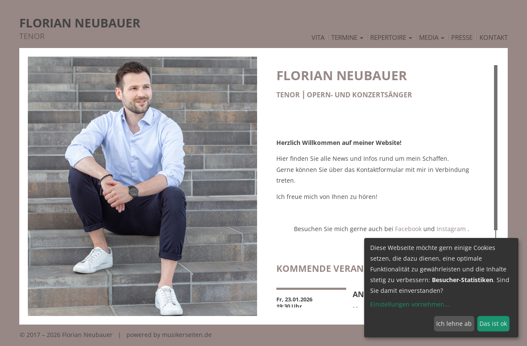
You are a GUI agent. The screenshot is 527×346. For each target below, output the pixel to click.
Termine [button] (347, 37)
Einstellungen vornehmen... (409, 304)
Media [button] (431, 37)
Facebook (408, 229)
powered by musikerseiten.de (169, 335)
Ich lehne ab (454, 323)
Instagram (451, 229)
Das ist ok (493, 323)
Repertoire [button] (391, 37)
